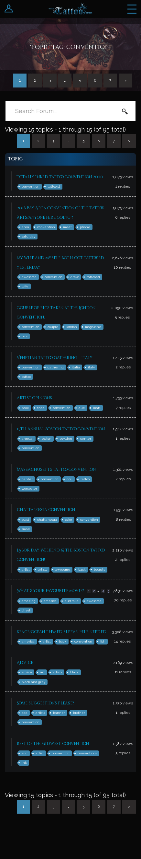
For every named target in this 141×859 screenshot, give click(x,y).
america (50, 601)
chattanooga (47, 519)
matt (97, 408)
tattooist (54, 186)
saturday (28, 236)
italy (91, 367)
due (82, 408)
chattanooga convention (46, 509)
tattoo (26, 376)
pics (24, 336)
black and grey (33, 682)
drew (74, 277)
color (68, 519)
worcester (29, 488)
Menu (132, 9)
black (74, 672)
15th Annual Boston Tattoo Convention (61, 429)
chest (26, 610)
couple (53, 327)
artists (42, 569)
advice (27, 672)
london (71, 327)
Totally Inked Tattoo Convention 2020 (60, 177)
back (82, 569)
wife (25, 286)
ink (24, 762)
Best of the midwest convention (53, 743)
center (85, 438)
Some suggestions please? (45, 703)
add (24, 712)
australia (72, 601)
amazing (29, 601)
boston (46, 438)
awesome (29, 277)
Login (9, 9)
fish (102, 641)
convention (30, 186)
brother (79, 712)
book (25, 408)
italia (76, 367)
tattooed (93, 277)
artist (26, 569)
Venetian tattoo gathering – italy (54, 357)
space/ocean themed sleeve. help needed (61, 631)
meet (67, 227)
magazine (93, 327)
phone (85, 227)
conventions (87, 753)
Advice (25, 662)
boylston (66, 438)
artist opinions (34, 397)
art (42, 672)
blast (25, 519)
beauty (99, 569)
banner (59, 712)
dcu (69, 479)
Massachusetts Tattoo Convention (56, 469)
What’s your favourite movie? (50, 590)
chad (41, 408)
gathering (56, 367)
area (25, 227)
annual (27, 438)
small (26, 529)
